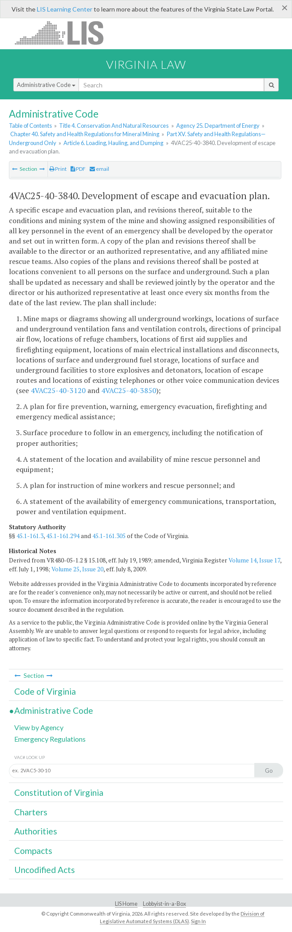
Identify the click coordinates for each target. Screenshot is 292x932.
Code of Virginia (45, 691)
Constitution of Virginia (58, 792)
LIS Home (126, 904)
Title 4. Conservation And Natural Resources (114, 125)
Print (58, 168)
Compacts (33, 850)
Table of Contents (30, 125)
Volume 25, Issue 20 (77, 569)
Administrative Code (46, 84)
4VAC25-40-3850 (128, 390)
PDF (78, 168)
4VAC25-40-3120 (58, 390)
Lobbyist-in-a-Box (164, 904)
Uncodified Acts (44, 870)
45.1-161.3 (29, 536)
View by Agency (38, 727)
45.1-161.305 (109, 536)
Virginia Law (146, 64)
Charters (30, 812)
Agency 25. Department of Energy (218, 125)
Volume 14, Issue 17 (254, 560)
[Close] (284, 7)
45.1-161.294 (62, 536)
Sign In (198, 921)
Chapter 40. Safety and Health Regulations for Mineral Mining (84, 134)
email (99, 168)
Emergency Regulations (50, 739)
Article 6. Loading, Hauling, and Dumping (113, 142)
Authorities (35, 831)
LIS (64, 32)
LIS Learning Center (64, 9)
